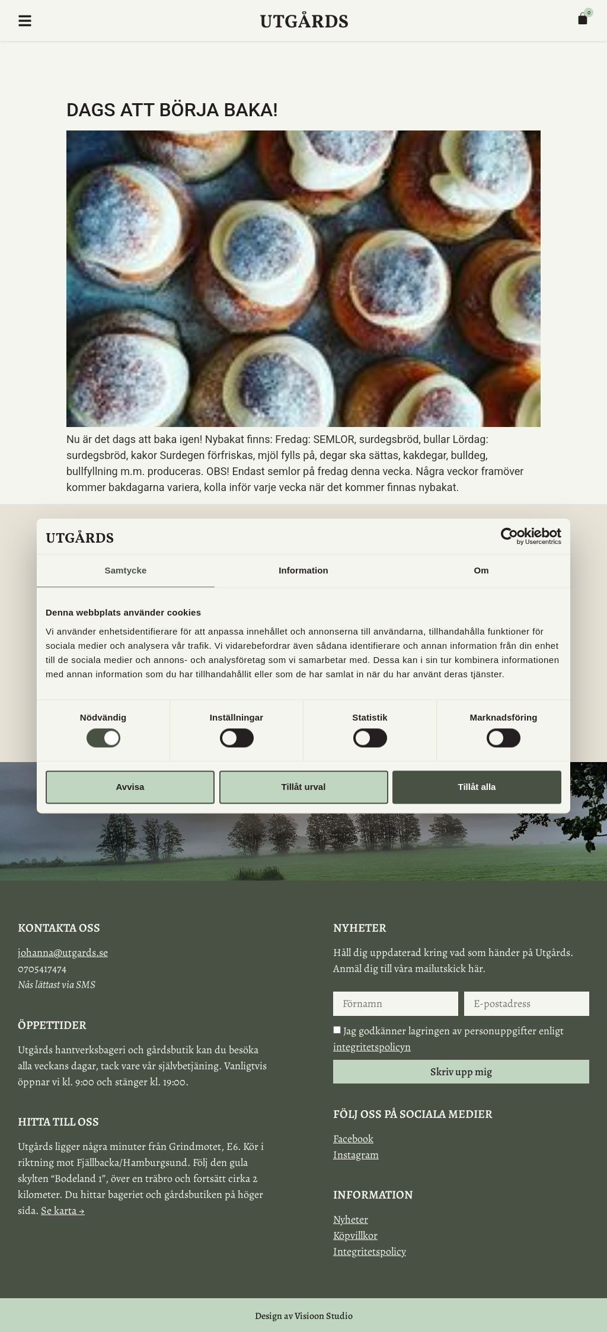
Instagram (356, 1155)
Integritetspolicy (369, 1251)
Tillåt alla (477, 787)
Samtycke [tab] (126, 570)
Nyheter (350, 1219)
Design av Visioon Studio (304, 1316)
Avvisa (130, 787)
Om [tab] (481, 570)
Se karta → (63, 1210)
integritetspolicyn (372, 1047)
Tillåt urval (304, 787)
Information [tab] (303, 570)
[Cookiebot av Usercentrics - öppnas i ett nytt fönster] (509, 536)
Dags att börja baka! (172, 109)
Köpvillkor (355, 1235)
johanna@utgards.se (63, 952)
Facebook (353, 1139)
